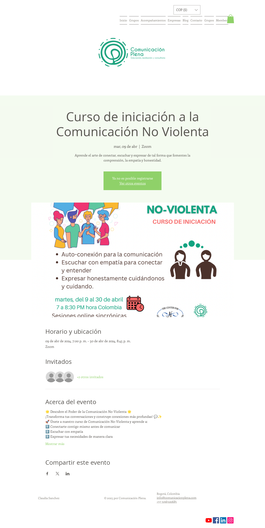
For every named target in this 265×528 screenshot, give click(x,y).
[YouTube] (209, 520)
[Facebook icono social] (216, 520)
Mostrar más (54, 443)
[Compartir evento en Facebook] (47, 473)
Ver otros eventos (132, 183)
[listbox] (186, 10)
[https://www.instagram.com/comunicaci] (230, 520)
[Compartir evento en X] (57, 473)
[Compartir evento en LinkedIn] (68, 473)
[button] (186, 10)
